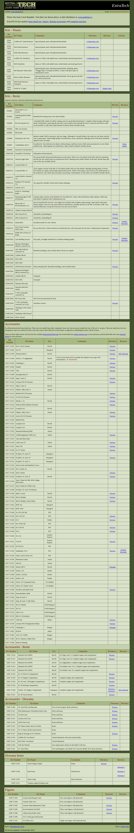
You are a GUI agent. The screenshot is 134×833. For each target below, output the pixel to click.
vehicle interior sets (80, 334)
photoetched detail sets (50, 334)
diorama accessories (57, 21)
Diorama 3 (121, 776)
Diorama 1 (121, 767)
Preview (112, 567)
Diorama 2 (121, 771)
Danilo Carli (107, 89)
